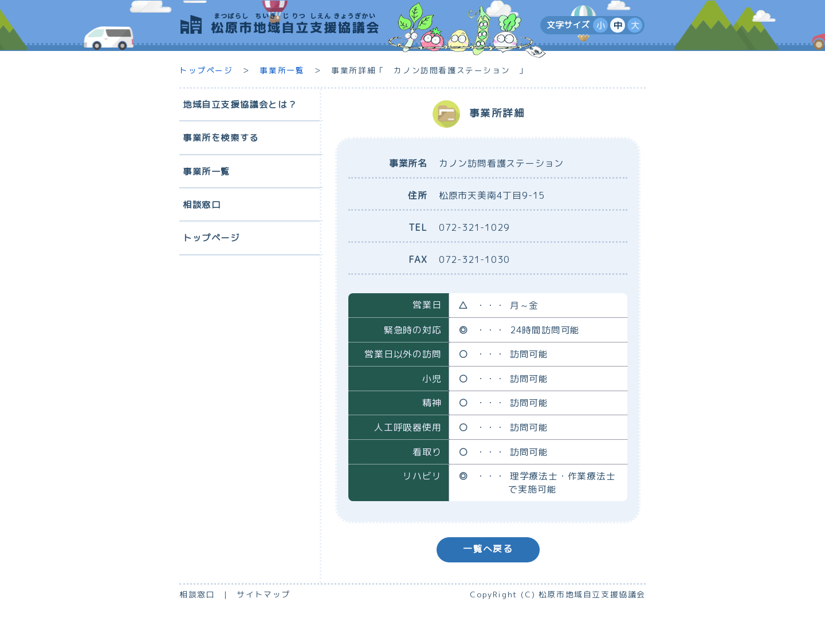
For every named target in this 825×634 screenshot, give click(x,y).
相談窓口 (197, 594)
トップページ (206, 70)
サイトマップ (263, 594)
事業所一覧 (282, 70)
